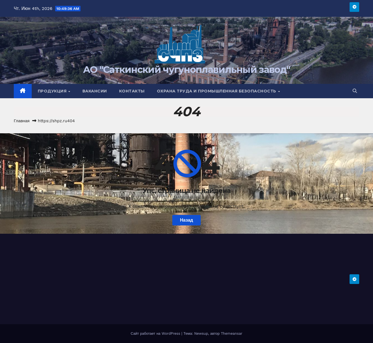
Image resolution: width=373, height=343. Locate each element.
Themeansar (231, 333)
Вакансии (94, 91)
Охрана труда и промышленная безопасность (217, 91)
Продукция (53, 91)
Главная (21, 120)
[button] (355, 91)
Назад (186, 220)
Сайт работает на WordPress (156, 333)
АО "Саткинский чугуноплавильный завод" (186, 69)
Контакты (132, 91)
